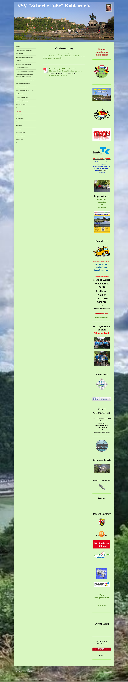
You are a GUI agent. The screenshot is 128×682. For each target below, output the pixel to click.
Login (110, 670)
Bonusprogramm (103, 170)
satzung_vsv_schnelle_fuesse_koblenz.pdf (62, 73)
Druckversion (21, 670)
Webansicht (108, 672)
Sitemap (31, 670)
